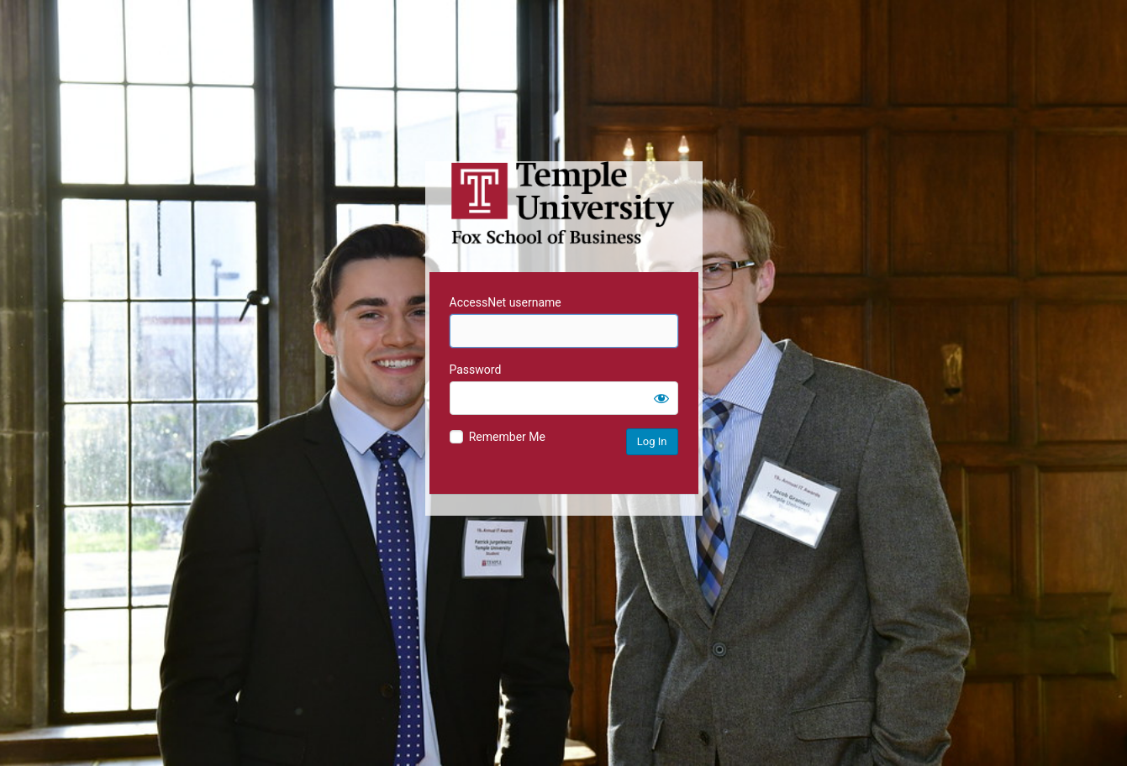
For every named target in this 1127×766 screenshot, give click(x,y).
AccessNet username (505, 302)
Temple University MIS (563, 203)
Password (476, 369)
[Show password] (661, 398)
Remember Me (507, 436)
